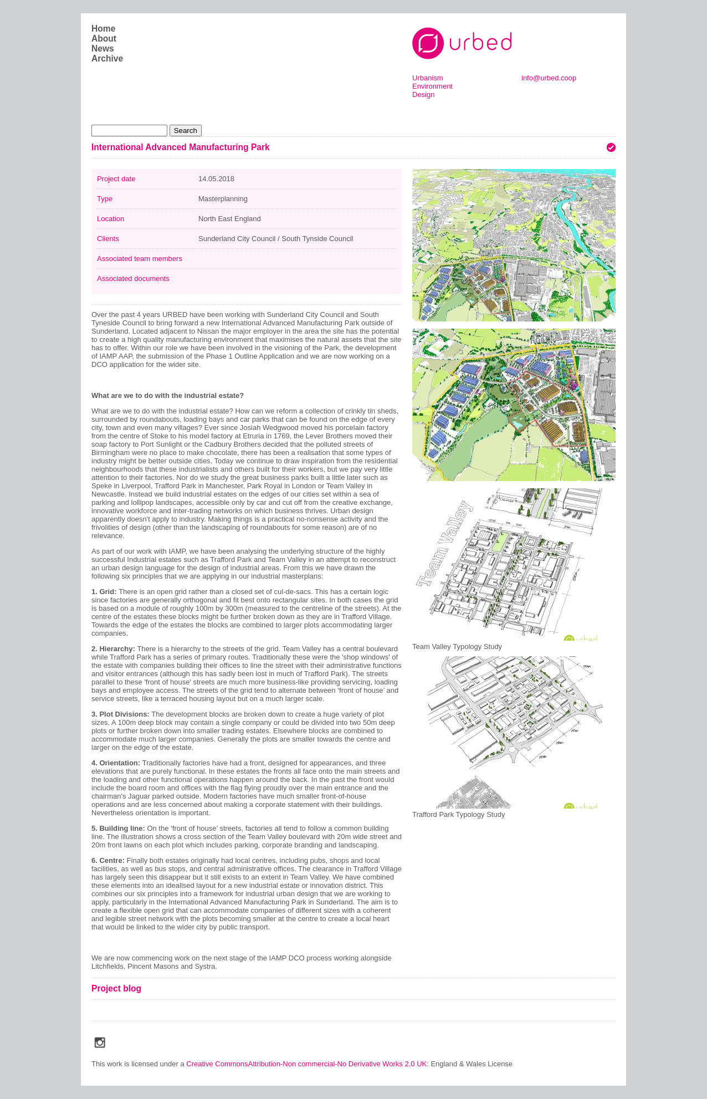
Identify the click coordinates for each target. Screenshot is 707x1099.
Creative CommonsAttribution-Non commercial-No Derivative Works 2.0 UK (306, 1064)
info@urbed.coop (548, 78)
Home (103, 28)
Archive (107, 58)
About (103, 38)
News (102, 48)
